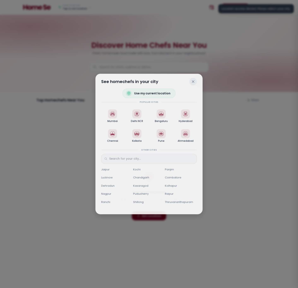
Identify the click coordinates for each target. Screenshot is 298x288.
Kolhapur (171, 186)
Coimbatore (173, 178)
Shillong (138, 202)
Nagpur (106, 194)
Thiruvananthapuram (179, 202)
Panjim (169, 170)
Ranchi (105, 202)
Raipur (169, 194)
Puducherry (141, 194)
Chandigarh (141, 178)
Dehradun (107, 186)
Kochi (137, 170)
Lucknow (107, 178)
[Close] (193, 81)
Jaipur (105, 170)
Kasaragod (140, 186)
